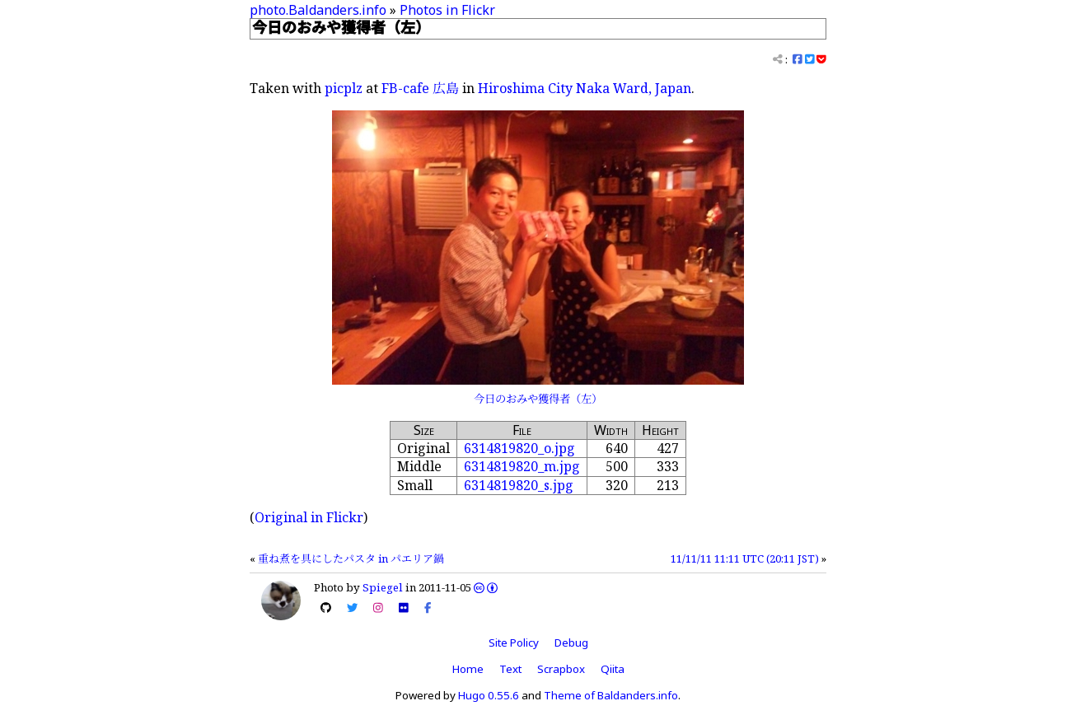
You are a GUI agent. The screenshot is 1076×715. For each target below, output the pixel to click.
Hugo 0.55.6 (488, 695)
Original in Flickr (309, 517)
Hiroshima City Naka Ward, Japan (584, 88)
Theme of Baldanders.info (611, 695)
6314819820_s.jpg (518, 485)
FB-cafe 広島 (420, 88)
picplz (344, 88)
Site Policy (514, 642)
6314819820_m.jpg (522, 466)
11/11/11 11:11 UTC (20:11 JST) (745, 558)
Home (468, 668)
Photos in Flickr (447, 10)
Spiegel (383, 587)
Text (510, 668)
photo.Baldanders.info (318, 10)
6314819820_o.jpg (519, 448)
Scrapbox (561, 668)
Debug (571, 642)
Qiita (613, 668)
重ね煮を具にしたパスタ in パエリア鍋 (351, 558)
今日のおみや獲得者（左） (538, 398)
